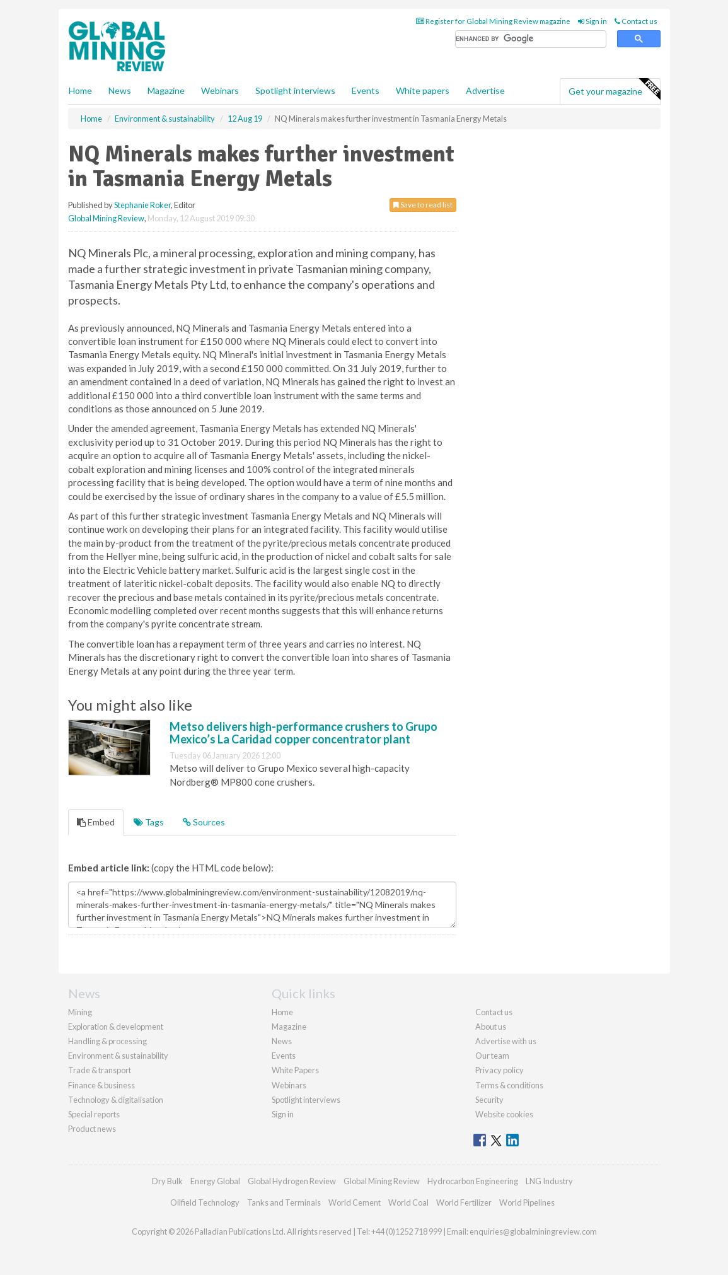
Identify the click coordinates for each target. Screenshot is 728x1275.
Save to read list (423, 204)
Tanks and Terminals (284, 1202)
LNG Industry (549, 1181)
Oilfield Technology (205, 1202)
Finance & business (101, 1085)
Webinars (220, 90)
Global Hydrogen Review (292, 1181)
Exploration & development (115, 1027)
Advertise (485, 90)
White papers (422, 90)
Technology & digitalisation (115, 1100)
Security (489, 1100)
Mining (80, 1012)
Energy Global (215, 1181)
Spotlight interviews (295, 90)
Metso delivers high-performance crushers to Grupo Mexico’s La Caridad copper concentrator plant (303, 732)
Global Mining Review (106, 218)
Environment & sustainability (118, 1056)
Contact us (636, 21)
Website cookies (504, 1114)
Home (80, 90)
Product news (92, 1129)
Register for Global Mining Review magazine (493, 21)
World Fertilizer (464, 1202)
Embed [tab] (96, 822)
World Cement (354, 1202)
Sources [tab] (204, 822)
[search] (530, 39)
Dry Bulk (167, 1181)
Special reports (94, 1114)
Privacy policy (499, 1070)
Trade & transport (99, 1070)
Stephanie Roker (142, 205)
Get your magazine (614, 89)
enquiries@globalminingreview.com (533, 1231)
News (282, 1041)
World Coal (408, 1202)
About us (490, 1027)
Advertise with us (505, 1041)
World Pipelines (527, 1202)
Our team (492, 1056)
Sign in (592, 21)
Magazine (166, 90)
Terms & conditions (509, 1085)
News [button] (119, 90)
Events (365, 90)
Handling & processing (107, 1041)
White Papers (295, 1070)
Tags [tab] (149, 822)
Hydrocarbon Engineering (472, 1181)
